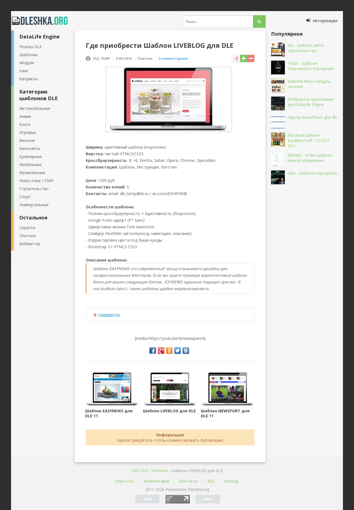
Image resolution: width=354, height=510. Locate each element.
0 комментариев (173, 58)
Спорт (25, 196)
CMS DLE (139, 470)
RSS (210, 481)
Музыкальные (32, 172)
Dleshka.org (43, 20)
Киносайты (29, 148)
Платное (27, 235)
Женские (27, 140)
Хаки (23, 70)
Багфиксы (28, 78)
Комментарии (157, 481)
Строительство (34, 188)
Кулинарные (30, 156)
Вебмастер (29, 243)
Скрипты (27, 227)
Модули (26, 62)
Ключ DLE (124, 481)
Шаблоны (28, 54)
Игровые (27, 132)
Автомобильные (34, 108)
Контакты (188, 481)
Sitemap (231, 481)
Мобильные (30, 164)
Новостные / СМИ (36, 180)
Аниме (25, 116)
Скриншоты (109, 314)
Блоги (24, 124)
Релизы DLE (30, 46)
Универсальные (34, 204)
